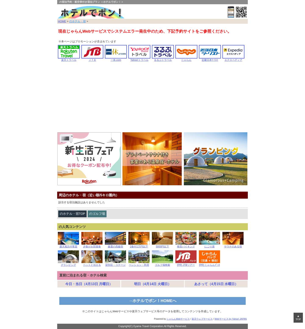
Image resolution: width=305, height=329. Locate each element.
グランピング (68, 263)
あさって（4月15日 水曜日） (216, 284)
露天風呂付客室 (68, 245)
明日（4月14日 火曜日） (152, 284)
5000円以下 (162, 245)
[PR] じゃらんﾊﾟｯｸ (209, 263)
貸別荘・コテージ (115, 263)
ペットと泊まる (92, 263)
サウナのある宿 (233, 245)
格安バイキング (186, 245)
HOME (62, 21)
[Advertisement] (152, 98)
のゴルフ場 (97, 213)
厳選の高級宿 (115, 245)
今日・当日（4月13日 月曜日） (88, 284)
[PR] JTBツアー (186, 263)
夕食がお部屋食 (92, 245)
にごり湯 (209, 245)
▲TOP (298, 317)
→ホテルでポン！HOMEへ (153, 300)
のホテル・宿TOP (72, 213)
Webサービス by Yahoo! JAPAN (231, 319)
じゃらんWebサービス (178, 319)
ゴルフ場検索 (162, 263)
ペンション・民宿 (139, 263)
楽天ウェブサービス (202, 319)
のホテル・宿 (77, 21)
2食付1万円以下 (139, 245)
